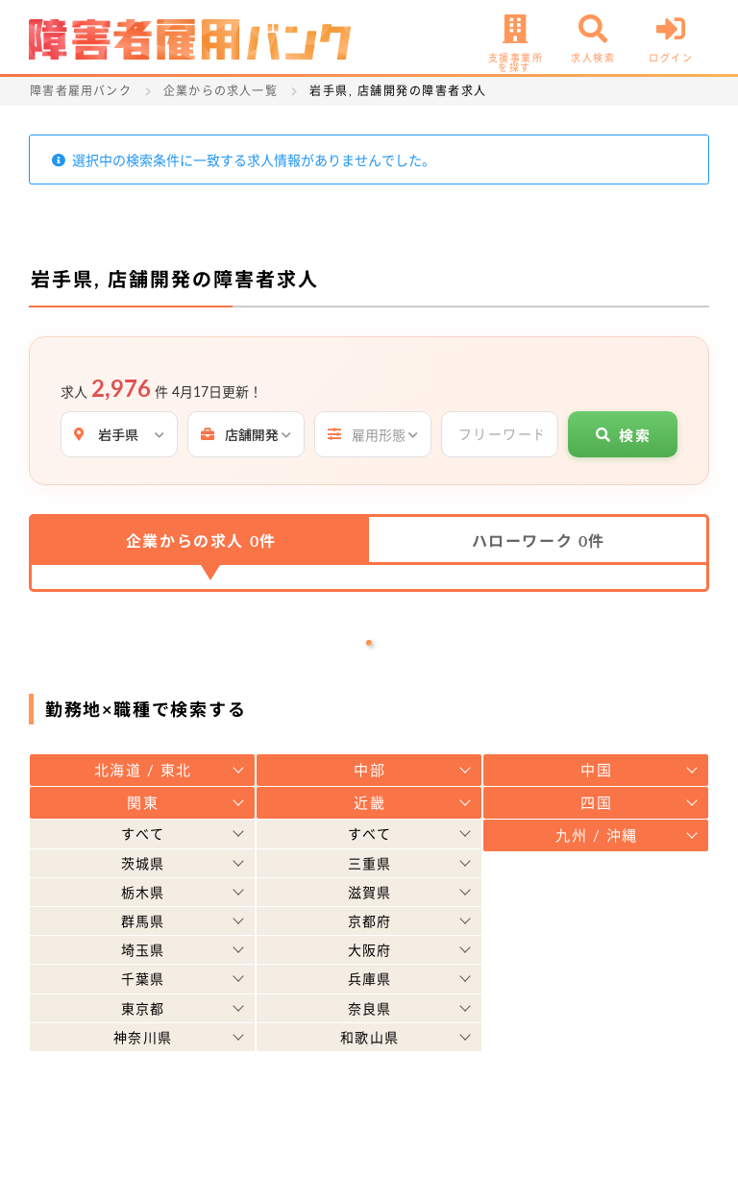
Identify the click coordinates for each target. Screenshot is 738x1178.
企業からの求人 (201, 540)
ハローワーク (538, 540)
